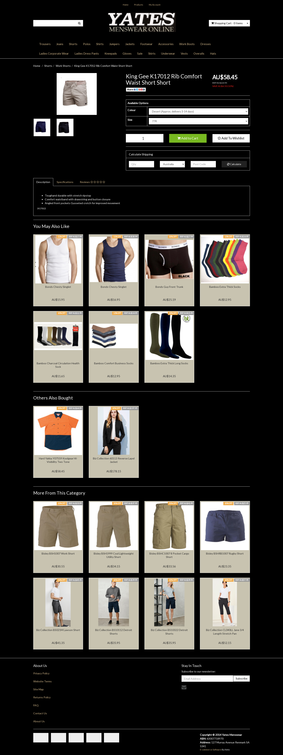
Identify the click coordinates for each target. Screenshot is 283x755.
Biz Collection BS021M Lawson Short (58, 630)
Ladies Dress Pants (87, 53)
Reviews (92, 182)
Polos (86, 44)
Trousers (45, 44)
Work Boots (187, 44)
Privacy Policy (41, 673)
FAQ (36, 705)
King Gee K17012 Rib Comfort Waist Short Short (103, 65)
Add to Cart (187, 138)
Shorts (73, 44)
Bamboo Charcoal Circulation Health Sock (58, 365)
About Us (39, 721)
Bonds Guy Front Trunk (169, 286)
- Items (227, 23)
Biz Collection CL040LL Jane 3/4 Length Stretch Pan (225, 631)
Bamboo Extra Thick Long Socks (169, 363)
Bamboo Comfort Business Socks (113, 363)
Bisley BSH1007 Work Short (58, 553)
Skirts (151, 53)
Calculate (234, 164)
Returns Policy (42, 697)
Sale (140, 53)
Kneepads (111, 53)
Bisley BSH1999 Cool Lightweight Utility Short (114, 555)
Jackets (130, 44)
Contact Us (40, 713)
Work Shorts (63, 65)
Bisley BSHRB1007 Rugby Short (225, 553)
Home (125, 4)
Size (130, 119)
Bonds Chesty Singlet (58, 286)
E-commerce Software (210, 749)
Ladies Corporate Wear (54, 53)
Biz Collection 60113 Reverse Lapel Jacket (114, 460)
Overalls (198, 53)
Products (138, 4)
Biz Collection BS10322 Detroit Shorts (169, 631)
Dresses (205, 44)
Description (43, 182)
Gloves (127, 53)
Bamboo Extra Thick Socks (225, 286)
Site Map (38, 689)
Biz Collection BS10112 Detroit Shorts (113, 631)
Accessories (166, 44)
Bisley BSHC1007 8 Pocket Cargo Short (169, 555)
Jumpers (114, 44)
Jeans (59, 44)
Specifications (65, 182)
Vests (184, 53)
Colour (132, 110)
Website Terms (42, 681)
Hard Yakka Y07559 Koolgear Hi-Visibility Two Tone (58, 460)
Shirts (100, 44)
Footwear (146, 44)
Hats (213, 53)
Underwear (168, 53)
